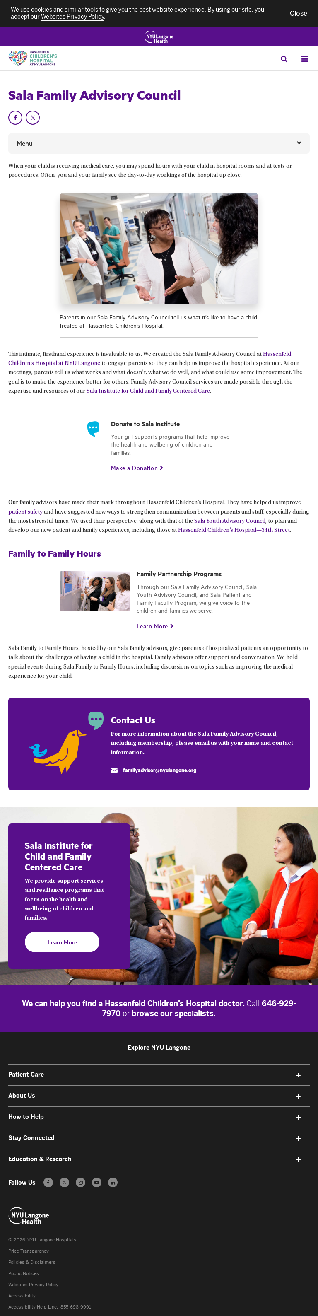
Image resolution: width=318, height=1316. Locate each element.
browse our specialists (173, 1013)
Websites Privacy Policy (33, 1284)
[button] (298, 13)
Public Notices (23, 1273)
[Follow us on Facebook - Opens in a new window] (48, 1182)
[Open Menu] (304, 59)
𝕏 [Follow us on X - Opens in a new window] (64, 1183)
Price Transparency (28, 1251)
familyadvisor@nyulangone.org (159, 769)
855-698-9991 (75, 1307)
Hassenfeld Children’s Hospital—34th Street (234, 531)
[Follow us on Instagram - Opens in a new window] (80, 1182)
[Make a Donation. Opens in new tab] (134, 467)
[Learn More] (152, 626)
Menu (25, 142)
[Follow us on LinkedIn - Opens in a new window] (113, 1182)
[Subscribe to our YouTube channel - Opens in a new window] (96, 1182)
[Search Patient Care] (284, 58)
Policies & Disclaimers (31, 1262)
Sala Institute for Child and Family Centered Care (148, 391)
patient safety (25, 512)
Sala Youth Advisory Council (229, 521)
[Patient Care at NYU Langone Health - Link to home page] (29, 1215)
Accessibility (22, 1296)
